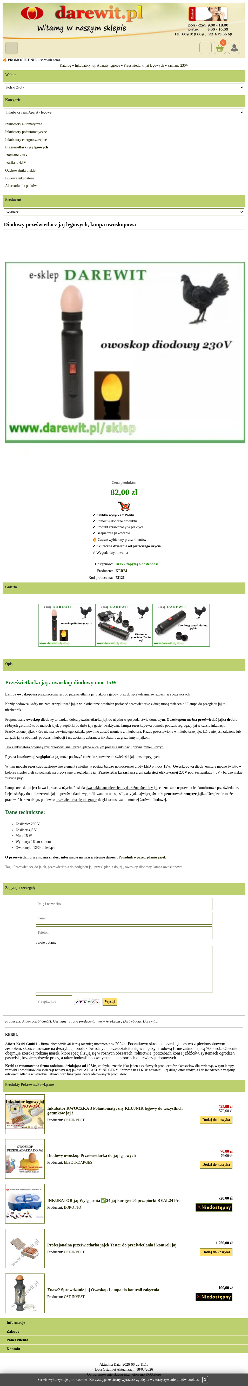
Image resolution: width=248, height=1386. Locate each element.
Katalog (65, 65)
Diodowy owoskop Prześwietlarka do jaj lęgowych (91, 1155)
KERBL (122, 571)
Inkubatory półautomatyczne (26, 132)
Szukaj (205, 48)
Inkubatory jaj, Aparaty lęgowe (97, 65)
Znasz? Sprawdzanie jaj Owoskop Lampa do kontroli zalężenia (103, 1290)
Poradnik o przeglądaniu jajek (142, 857)
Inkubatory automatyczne (23, 124)
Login (234, 48)
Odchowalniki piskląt (20, 170)
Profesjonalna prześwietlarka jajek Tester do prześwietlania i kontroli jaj (112, 1245)
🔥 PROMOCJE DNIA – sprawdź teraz (32, 60)
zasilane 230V (178, 65)
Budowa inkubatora (19, 178)
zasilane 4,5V (16, 163)
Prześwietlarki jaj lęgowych (144, 65)
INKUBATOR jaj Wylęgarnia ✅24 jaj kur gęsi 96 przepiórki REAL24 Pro (113, 1200)
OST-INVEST (74, 1120)
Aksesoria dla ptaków (21, 186)
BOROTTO (72, 1207)
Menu (11, 48)
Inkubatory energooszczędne (26, 140)
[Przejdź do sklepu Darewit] (124, 20)
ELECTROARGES (78, 1162)
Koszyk (220, 44)
